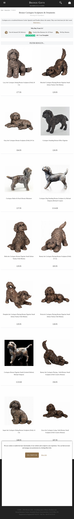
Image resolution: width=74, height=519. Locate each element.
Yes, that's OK (32, 455)
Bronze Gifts (37, 2)
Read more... (37, 22)
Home (2, 10)
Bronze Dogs (7, 10)
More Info (44, 455)
